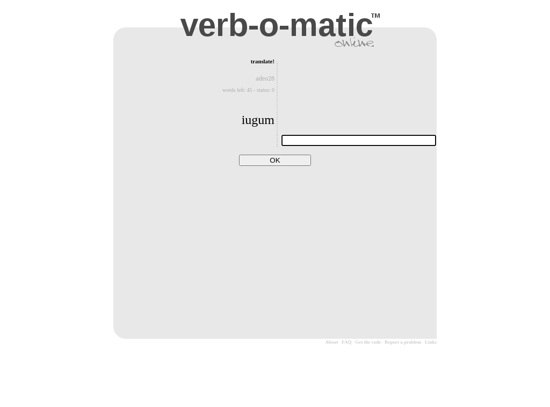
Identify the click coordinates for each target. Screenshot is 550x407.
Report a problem (403, 342)
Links (431, 342)
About (331, 342)
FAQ (346, 342)
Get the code (368, 342)
